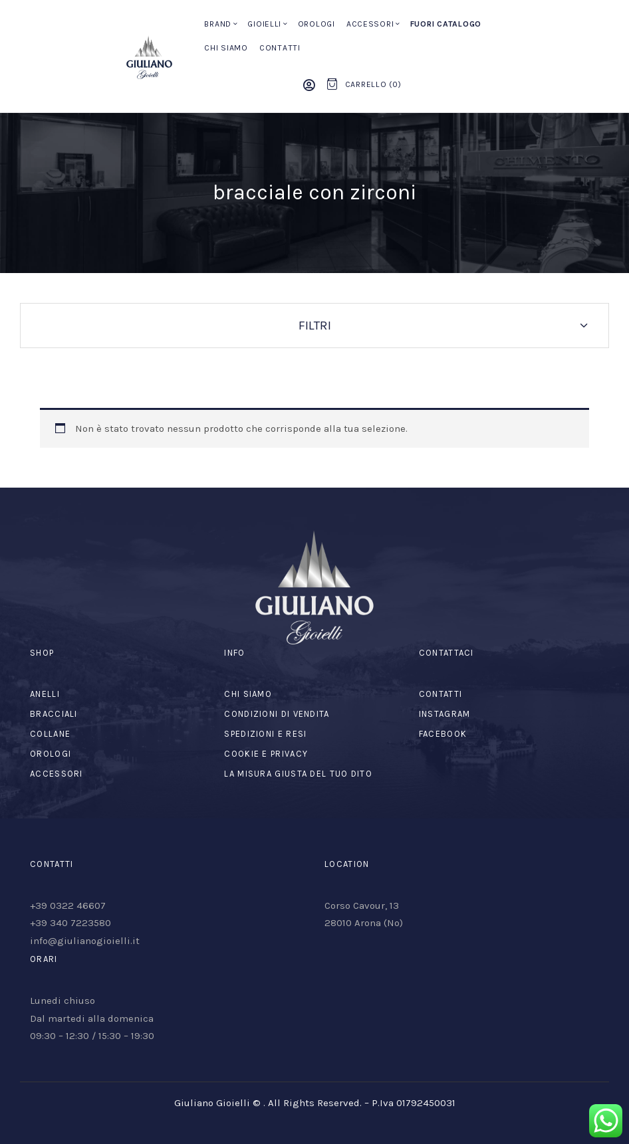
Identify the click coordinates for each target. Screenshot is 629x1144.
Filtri (315, 325)
